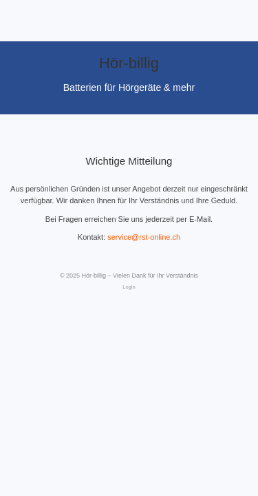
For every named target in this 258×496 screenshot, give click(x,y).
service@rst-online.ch (143, 237)
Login (128, 287)
